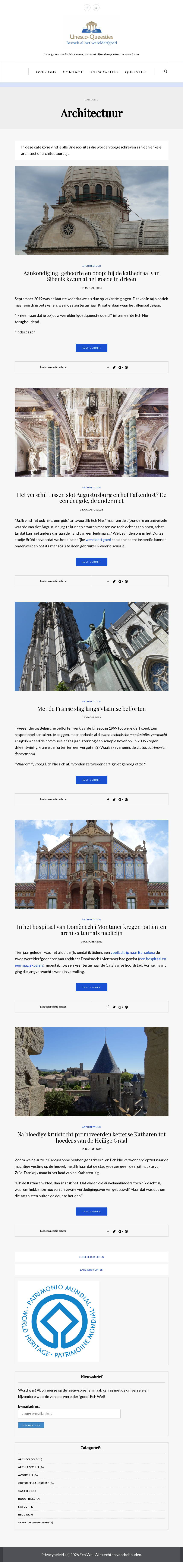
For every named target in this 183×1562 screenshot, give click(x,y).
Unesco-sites (104, 72)
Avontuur (25, 1475)
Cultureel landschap (33, 1483)
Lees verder (91, 347)
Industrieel (26, 1498)
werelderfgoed (98, 539)
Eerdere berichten (91, 1256)
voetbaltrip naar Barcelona (133, 952)
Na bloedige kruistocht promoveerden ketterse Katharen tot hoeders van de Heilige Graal (92, 1137)
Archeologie (27, 1459)
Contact (73, 72)
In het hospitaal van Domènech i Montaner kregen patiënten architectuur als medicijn (91, 930)
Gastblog (25, 1490)
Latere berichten (91, 1269)
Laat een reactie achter (53, 367)
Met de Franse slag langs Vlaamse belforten (91, 708)
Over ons (46, 72)
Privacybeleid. (53, 1554)
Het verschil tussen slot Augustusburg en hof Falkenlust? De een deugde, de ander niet (91, 498)
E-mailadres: (69, 1411)
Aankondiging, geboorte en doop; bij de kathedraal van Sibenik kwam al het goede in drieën (91, 276)
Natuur (23, 1506)
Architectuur (91, 266)
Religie (23, 1514)
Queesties (136, 72)
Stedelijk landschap (33, 1522)
